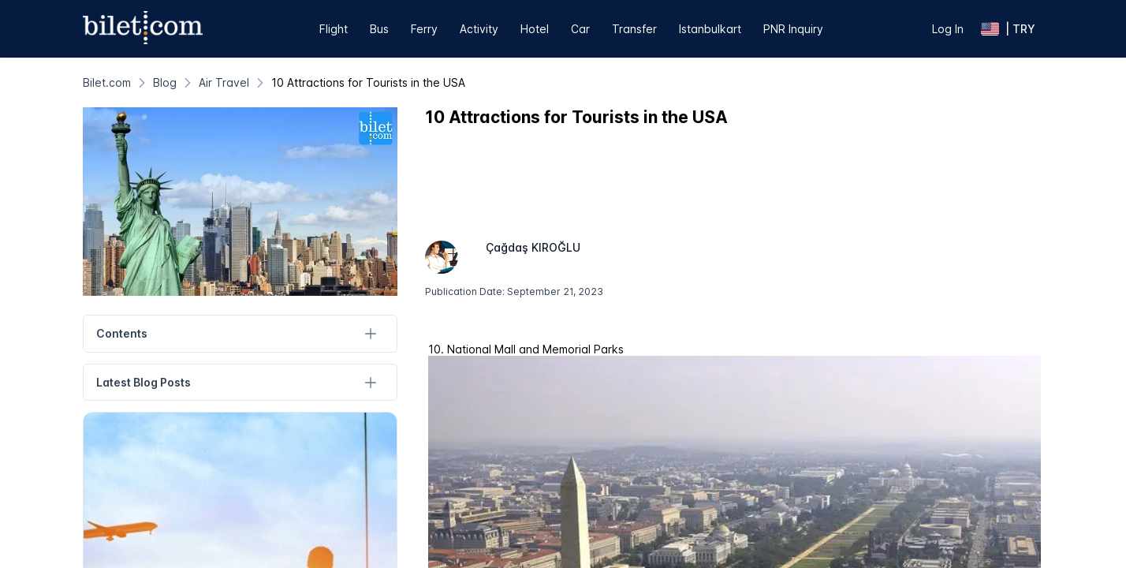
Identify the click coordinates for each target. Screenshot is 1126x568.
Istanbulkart (710, 29)
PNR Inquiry (793, 29)
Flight (333, 29)
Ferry (424, 29)
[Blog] (165, 82)
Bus (379, 29)
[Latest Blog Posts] (370, 382)
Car (580, 29)
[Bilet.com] (107, 82)
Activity (479, 29)
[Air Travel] (224, 82)
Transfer (634, 29)
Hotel (534, 29)
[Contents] (370, 334)
